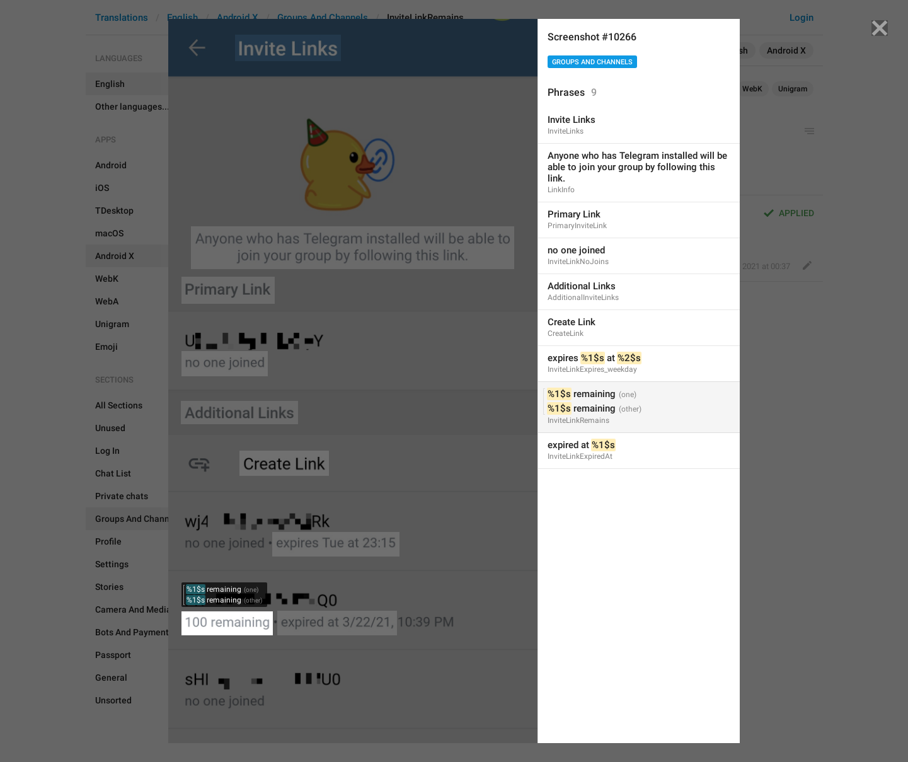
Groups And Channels (592, 62)
